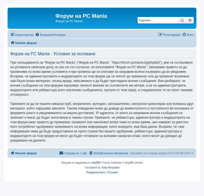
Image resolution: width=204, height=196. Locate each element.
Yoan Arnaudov (110, 167)
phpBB (96, 162)
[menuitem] (50, 35)
